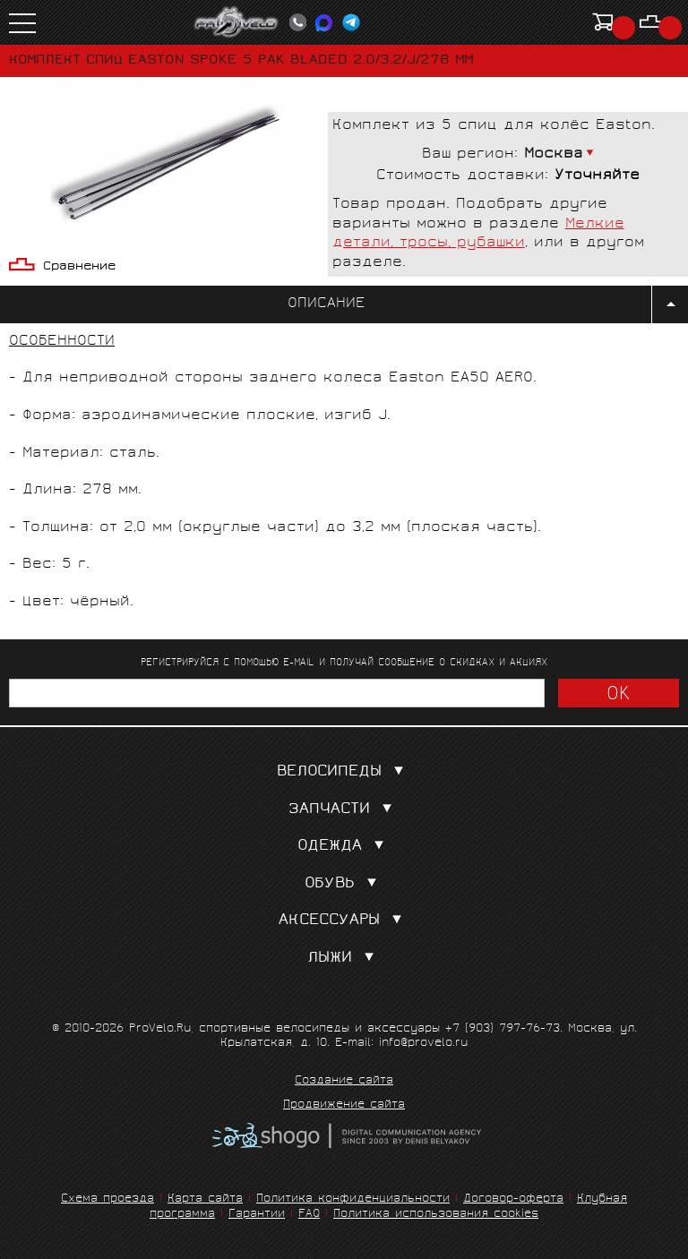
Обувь (344, 884)
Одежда (344, 846)
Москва (553, 154)
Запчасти (344, 810)
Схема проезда (107, 1199)
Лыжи (344, 958)
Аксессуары (344, 921)
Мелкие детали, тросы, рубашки (478, 234)
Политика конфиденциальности (353, 1199)
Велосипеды (344, 772)
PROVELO (236, 22)
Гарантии (256, 1214)
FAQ (309, 1214)
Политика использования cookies (435, 1214)
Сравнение (79, 267)
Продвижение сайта (344, 1106)
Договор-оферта (513, 1199)
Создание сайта (344, 1082)
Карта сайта (205, 1199)
